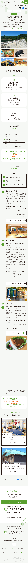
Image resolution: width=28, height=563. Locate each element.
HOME (2, 5)
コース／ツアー (10, 5)
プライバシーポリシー (7, 548)
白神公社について (17, 552)
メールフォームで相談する (14, 502)
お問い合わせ (5, 552)
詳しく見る (13, 442)
